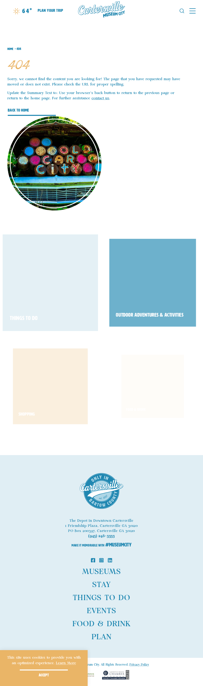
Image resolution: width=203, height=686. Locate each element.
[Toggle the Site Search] (182, 10)
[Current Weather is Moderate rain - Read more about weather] (22, 11)
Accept (44, 675)
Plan (101, 637)
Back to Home (18, 110)
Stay (101, 584)
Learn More (66, 663)
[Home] (101, 10)
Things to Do (101, 598)
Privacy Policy (139, 664)
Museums (101, 571)
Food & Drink (101, 624)
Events (101, 611)
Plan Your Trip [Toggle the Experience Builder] (50, 10)
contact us (100, 98)
